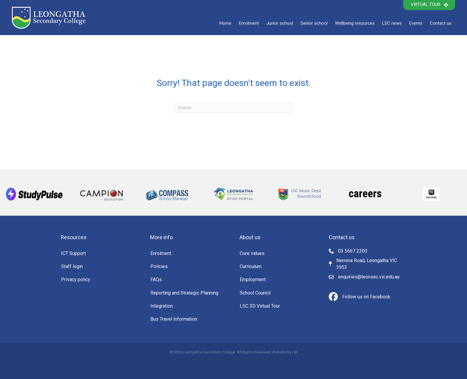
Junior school (279, 23)
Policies (159, 266)
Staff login (72, 266)
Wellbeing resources (355, 23)
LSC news (392, 23)
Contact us (441, 23)
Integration (161, 306)
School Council (255, 293)
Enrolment (249, 23)
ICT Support (73, 253)
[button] (429, 5)
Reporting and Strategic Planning (184, 293)
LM (295, 352)
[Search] (233, 108)
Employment (253, 279)
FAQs (156, 279)
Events (415, 23)
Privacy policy (75, 279)
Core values (252, 253)
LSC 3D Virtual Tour (260, 306)
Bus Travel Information (173, 319)
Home (225, 23)
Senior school (314, 23)
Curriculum (250, 266)
